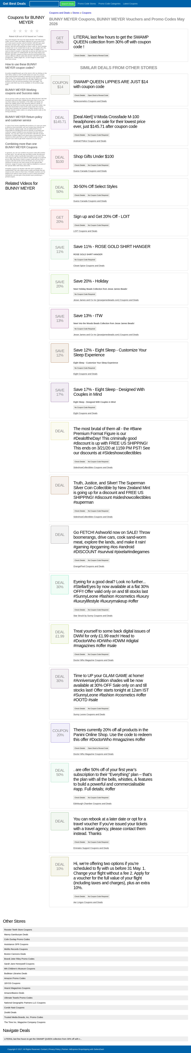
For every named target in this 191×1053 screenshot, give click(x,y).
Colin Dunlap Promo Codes (17, 939)
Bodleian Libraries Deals (15, 973)
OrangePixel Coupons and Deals (88, 566)
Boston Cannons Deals (15, 954)
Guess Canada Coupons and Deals (90, 171)
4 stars (32, 31)
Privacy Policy (54, 1049)
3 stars (26, 31)
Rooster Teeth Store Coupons (18, 930)
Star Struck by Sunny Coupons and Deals (92, 616)
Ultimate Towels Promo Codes (18, 998)
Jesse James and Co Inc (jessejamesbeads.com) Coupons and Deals (106, 300)
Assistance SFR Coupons (16, 944)
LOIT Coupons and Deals (85, 231)
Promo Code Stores (87, 3)
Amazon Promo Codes (15, 978)
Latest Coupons (130, 3)
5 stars (37, 31)
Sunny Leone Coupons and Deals (89, 714)
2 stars (20, 31)
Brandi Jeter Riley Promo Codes (19, 959)
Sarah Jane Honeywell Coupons (19, 964)
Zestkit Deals (10, 1012)
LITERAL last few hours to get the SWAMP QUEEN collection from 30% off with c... (43, 1039)
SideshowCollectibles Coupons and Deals (92, 467)
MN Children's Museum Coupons (19, 968)
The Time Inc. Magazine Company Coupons (25, 1022)
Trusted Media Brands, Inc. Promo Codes (23, 1017)
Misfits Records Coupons (16, 949)
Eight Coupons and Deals (85, 374)
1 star (15, 31)
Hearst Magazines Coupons (17, 988)
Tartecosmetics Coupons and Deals (90, 101)
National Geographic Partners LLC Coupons (25, 1003)
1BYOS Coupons (12, 983)
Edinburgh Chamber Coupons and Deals (92, 803)
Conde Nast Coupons (14, 1007)
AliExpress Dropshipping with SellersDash (86, 1049)
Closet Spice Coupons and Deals (88, 265)
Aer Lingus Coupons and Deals (88, 902)
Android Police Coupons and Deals (89, 141)
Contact (44, 1049)
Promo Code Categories (110, 3)
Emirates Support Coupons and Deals (91, 848)
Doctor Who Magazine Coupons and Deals (93, 660)
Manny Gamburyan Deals (16, 934)
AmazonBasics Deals (14, 993)
